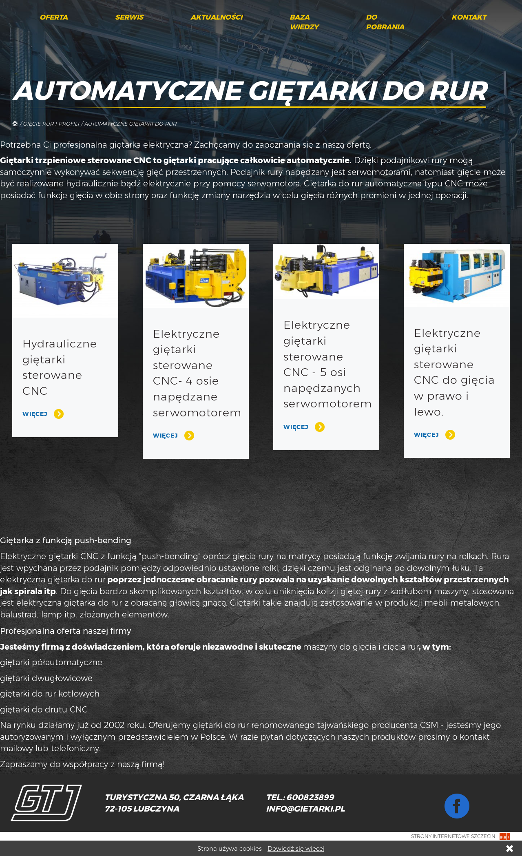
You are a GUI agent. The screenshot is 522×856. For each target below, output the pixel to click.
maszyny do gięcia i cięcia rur (361, 647)
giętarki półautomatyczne (51, 662)
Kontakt (468, 17)
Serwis (129, 17)
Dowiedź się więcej (296, 848)
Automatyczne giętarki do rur (130, 123)
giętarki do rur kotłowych (50, 694)
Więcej (35, 414)
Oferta (54, 17)
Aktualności (216, 17)
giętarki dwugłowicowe (46, 678)
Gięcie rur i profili (51, 123)
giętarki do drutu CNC (44, 709)
